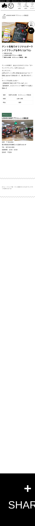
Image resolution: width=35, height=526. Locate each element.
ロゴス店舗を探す (25, 6)
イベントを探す (19, 6)
